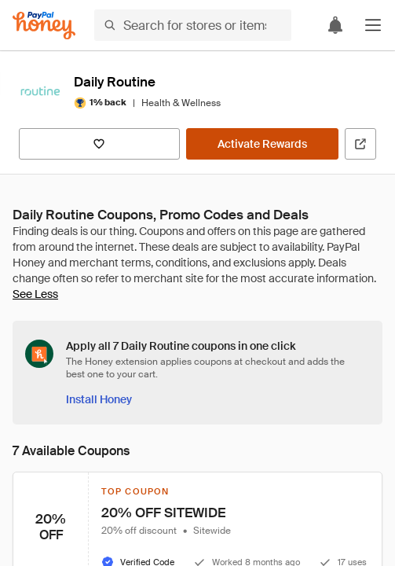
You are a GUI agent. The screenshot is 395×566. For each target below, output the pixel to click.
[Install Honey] (99, 399)
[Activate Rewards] (262, 144)
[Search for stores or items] (192, 25)
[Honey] (44, 25)
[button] (373, 25)
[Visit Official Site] (360, 144)
